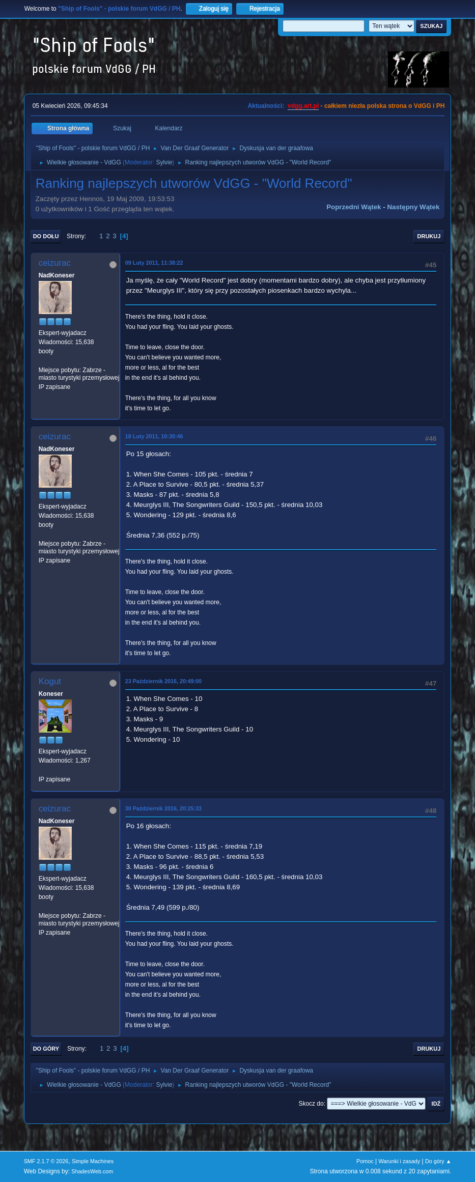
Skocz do (310, 1103)
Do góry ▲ (438, 1161)
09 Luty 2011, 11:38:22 (154, 263)
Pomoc (365, 1161)
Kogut (50, 681)
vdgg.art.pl (303, 105)
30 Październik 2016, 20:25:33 (163, 808)
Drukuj (429, 236)
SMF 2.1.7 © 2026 (46, 1161)
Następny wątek (413, 207)
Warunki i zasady (399, 1161)
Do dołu (46, 236)
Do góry (46, 1049)
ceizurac (55, 263)
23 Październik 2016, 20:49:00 (163, 681)
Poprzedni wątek (353, 207)
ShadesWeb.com (92, 1171)
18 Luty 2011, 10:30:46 (154, 436)
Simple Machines (93, 1161)
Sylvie (164, 162)
